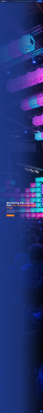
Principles (23, 1)
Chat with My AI (30, 1)
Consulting (16, 1)
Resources (26, 1)
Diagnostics (20, 1)
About (14, 1)
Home (11, 1)
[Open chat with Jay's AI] (41, 411)
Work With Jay (39, 1)
